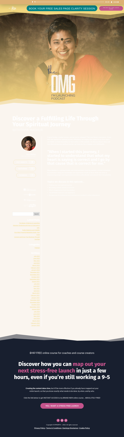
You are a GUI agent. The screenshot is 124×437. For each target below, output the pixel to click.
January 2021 (35, 298)
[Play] (32, 1)
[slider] (115, 2)
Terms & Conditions (54, 428)
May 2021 (37, 288)
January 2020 (35, 325)
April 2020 (37, 318)
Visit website (21, 162)
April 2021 (37, 291)
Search (36, 214)
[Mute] (111, 2)
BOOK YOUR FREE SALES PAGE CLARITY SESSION (62, 8)
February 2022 (35, 268)
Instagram (22, 169)
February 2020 (35, 323)
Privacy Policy (39, 428)
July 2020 (37, 311)
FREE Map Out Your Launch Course (111, 8)
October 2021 (35, 277)
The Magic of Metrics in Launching (29, 223)
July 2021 (37, 284)
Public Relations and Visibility (31, 230)
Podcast (37, 248)
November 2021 (35, 274)
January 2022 (35, 270)
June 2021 (36, 286)
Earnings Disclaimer (70, 428)
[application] (74, 2)
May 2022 (37, 261)
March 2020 (36, 321)
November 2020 (35, 302)
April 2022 (37, 263)
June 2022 (36, 258)
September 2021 (35, 279)
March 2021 (36, 293)
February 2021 (35, 295)
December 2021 (35, 272)
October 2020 (35, 304)
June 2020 (36, 314)
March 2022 (36, 265)
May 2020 (37, 316)
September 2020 (35, 307)
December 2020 (35, 300)
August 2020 (36, 309)
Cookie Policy (84, 428)
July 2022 (37, 256)
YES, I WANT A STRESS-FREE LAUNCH (62, 406)
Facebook (23, 175)
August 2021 (36, 281)
